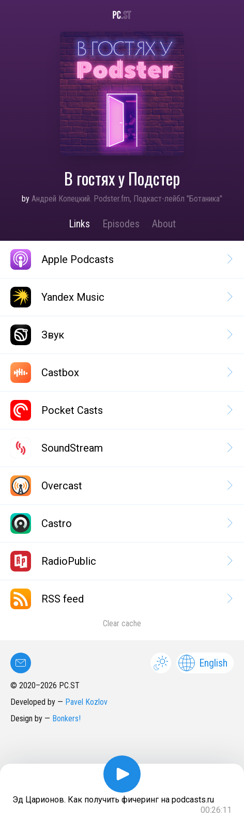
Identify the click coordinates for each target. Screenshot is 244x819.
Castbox (120, 372)
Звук (120, 334)
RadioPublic (120, 561)
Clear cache (122, 623)
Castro (120, 523)
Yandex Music (120, 297)
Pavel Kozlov (86, 702)
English (202, 663)
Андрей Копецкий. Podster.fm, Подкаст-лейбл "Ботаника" (127, 199)
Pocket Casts (120, 410)
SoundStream (120, 448)
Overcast (120, 485)
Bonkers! (66, 718)
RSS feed (120, 598)
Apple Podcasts (120, 259)
